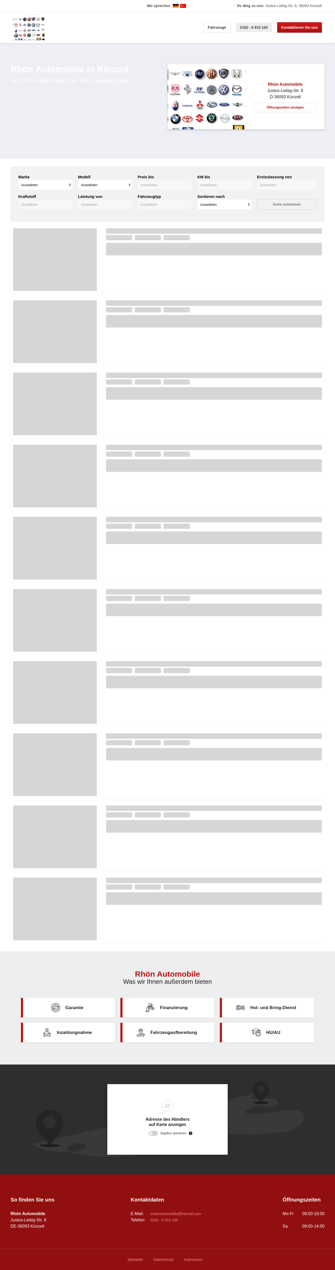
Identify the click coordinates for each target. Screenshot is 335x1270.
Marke (24, 177)
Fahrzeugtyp (149, 196)
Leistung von (90, 196)
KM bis (203, 177)
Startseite (135, 1259)
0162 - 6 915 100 (254, 27)
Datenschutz (163, 1259)
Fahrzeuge (217, 27)
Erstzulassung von (274, 177)
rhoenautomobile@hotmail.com (175, 1214)
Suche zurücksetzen (287, 204)
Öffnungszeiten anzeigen (285, 107)
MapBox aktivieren (173, 1133)
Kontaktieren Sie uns (299, 27)
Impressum (193, 1259)
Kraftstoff (27, 196)
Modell (84, 177)
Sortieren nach (211, 196)
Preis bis (146, 177)
